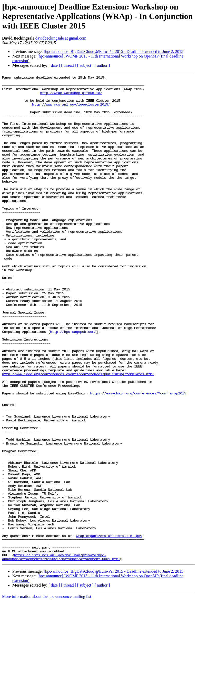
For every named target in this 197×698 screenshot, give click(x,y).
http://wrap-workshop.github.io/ (71, 96)
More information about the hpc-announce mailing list (46, 693)
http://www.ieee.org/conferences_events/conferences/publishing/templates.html (78, 434)
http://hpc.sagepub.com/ (73, 383)
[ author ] (102, 65)
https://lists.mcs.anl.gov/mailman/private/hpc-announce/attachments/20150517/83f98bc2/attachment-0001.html (61, 653)
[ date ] (54, 65)
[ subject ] (85, 65)
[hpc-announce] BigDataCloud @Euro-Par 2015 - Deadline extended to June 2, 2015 (113, 51)
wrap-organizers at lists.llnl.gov (109, 628)
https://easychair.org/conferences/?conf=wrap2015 (138, 457)
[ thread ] (68, 65)
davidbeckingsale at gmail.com (60, 38)
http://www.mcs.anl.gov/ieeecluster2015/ (71, 110)
